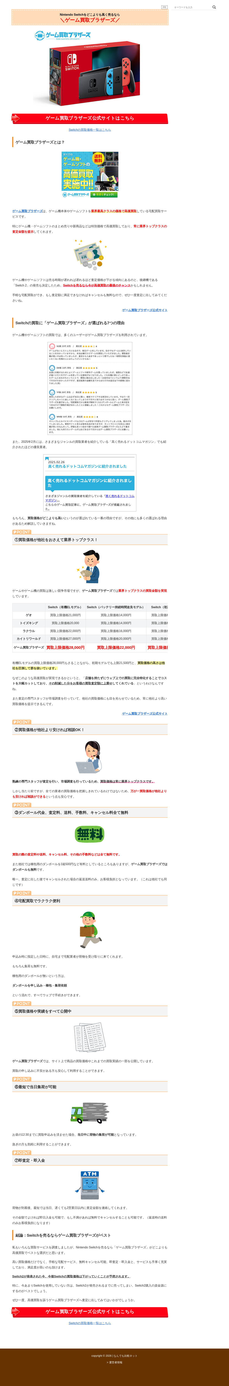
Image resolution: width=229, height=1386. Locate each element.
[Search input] (192, 7)
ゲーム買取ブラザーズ (27, 211)
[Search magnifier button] (214, 7)
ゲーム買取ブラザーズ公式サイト (145, 310)
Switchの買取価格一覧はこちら (90, 129)
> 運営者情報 (114, 1362)
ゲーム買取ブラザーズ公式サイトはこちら (90, 118)
